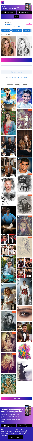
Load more (16, 398)
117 (19, 27)
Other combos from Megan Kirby (16, 77)
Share (29, 23)
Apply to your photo (16, 60)
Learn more (4, 435)
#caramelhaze (16, 30)
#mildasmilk (6, 30)
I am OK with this (15, 437)
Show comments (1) (16, 72)
